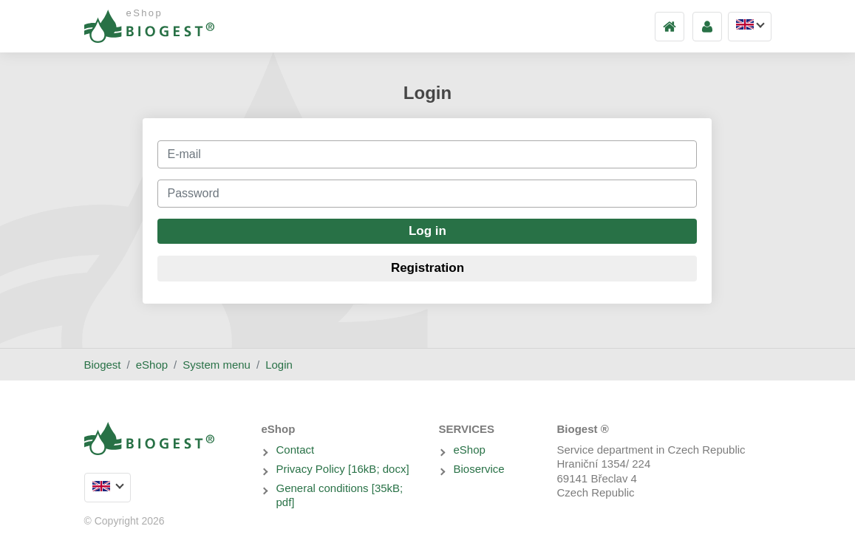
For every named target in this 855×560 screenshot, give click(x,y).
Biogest (102, 364)
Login (279, 364)
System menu (217, 364)
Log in (427, 231)
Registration (427, 268)
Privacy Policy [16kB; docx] (342, 468)
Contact (295, 449)
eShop (152, 364)
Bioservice (479, 468)
